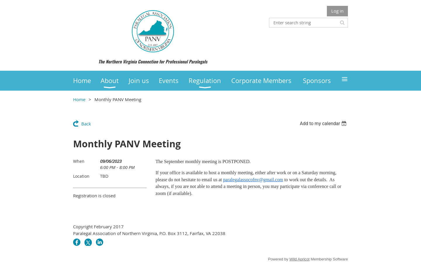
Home (79, 99)
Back (86, 124)
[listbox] (324, 123)
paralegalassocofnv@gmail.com (253, 179)
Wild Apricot (299, 259)
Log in (337, 11)
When (78, 161)
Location (81, 176)
